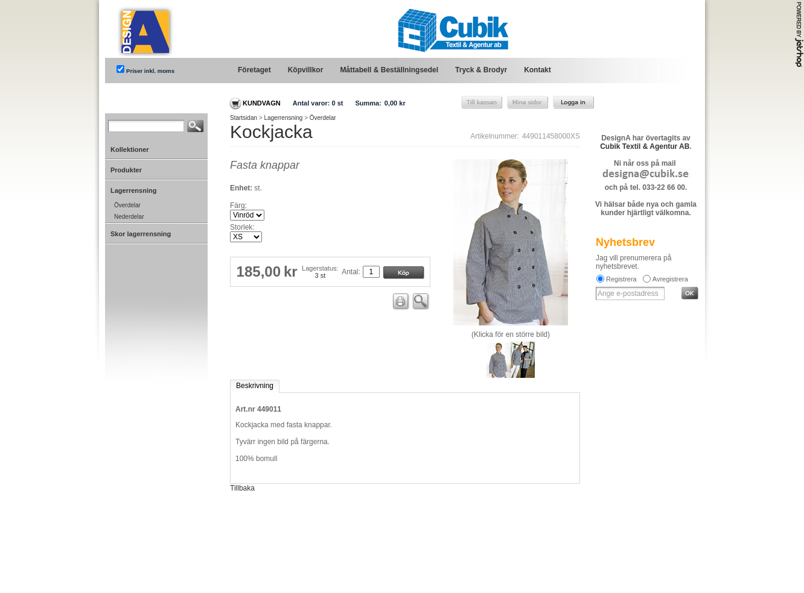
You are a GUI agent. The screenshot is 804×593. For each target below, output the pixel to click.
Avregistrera (670, 279)
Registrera (621, 279)
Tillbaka (242, 488)
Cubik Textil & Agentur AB (644, 146)
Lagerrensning (283, 118)
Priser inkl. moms (150, 70)
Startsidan (243, 118)
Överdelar (323, 118)
